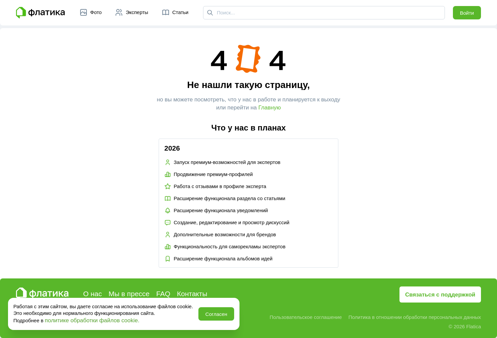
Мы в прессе (129, 294)
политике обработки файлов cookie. (92, 320)
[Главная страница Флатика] (40, 12)
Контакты (192, 294)
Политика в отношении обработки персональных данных (414, 317)
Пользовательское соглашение (306, 317)
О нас (92, 294)
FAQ (163, 294)
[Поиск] (210, 13)
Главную (270, 107)
